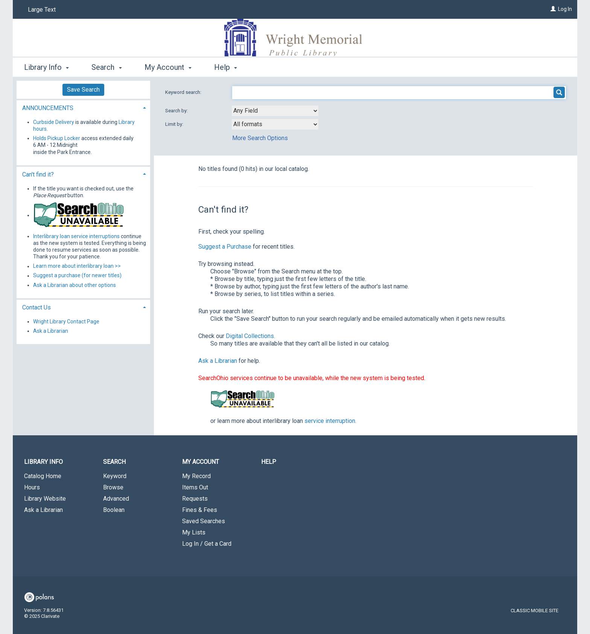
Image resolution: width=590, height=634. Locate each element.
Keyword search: (183, 92)
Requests (195, 498)
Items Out (195, 487)
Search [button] (106, 67)
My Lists (193, 532)
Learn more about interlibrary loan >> (77, 266)
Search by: (177, 110)
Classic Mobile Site (534, 610)
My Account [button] (168, 67)
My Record (196, 476)
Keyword (114, 476)
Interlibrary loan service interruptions (76, 236)
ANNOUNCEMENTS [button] (47, 108)
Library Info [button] (46, 67)
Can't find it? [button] (38, 174)
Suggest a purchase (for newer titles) (77, 276)
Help (268, 461)
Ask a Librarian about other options (74, 285)
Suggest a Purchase (224, 246)
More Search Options (260, 138)
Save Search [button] (83, 89)
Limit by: (174, 124)
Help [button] (225, 67)
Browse (113, 487)
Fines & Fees (199, 509)
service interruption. (330, 420)
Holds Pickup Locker (56, 138)
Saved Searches (203, 521)
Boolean (114, 509)
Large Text (42, 9)
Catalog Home (42, 476)
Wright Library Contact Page (66, 322)
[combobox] (275, 111)
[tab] (83, 107)
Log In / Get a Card (206, 543)
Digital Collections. (250, 336)
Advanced (116, 498)
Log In (565, 9)
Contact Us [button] (36, 307)
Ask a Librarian (217, 360)
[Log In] (553, 9)
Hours (32, 487)
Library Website (45, 498)
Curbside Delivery (53, 122)
